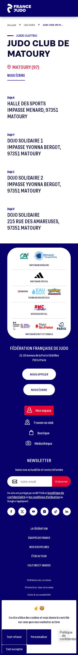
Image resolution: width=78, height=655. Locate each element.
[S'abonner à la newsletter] (61, 481)
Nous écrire (39, 390)
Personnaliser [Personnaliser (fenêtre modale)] (39, 637)
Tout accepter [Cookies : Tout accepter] (14, 649)
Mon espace (39, 410)
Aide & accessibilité (39, 594)
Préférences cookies (39, 580)
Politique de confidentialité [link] (65, 636)
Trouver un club (39, 422)
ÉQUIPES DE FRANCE (39, 537)
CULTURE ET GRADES (39, 565)
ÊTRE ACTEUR (39, 556)
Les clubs (29, 25)
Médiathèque (39, 443)
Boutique (39, 432)
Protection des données (39, 587)
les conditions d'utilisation (44, 497)
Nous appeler (39, 374)
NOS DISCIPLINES (39, 547)
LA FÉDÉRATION (39, 528)
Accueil (11, 25)
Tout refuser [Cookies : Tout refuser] (14, 637)
